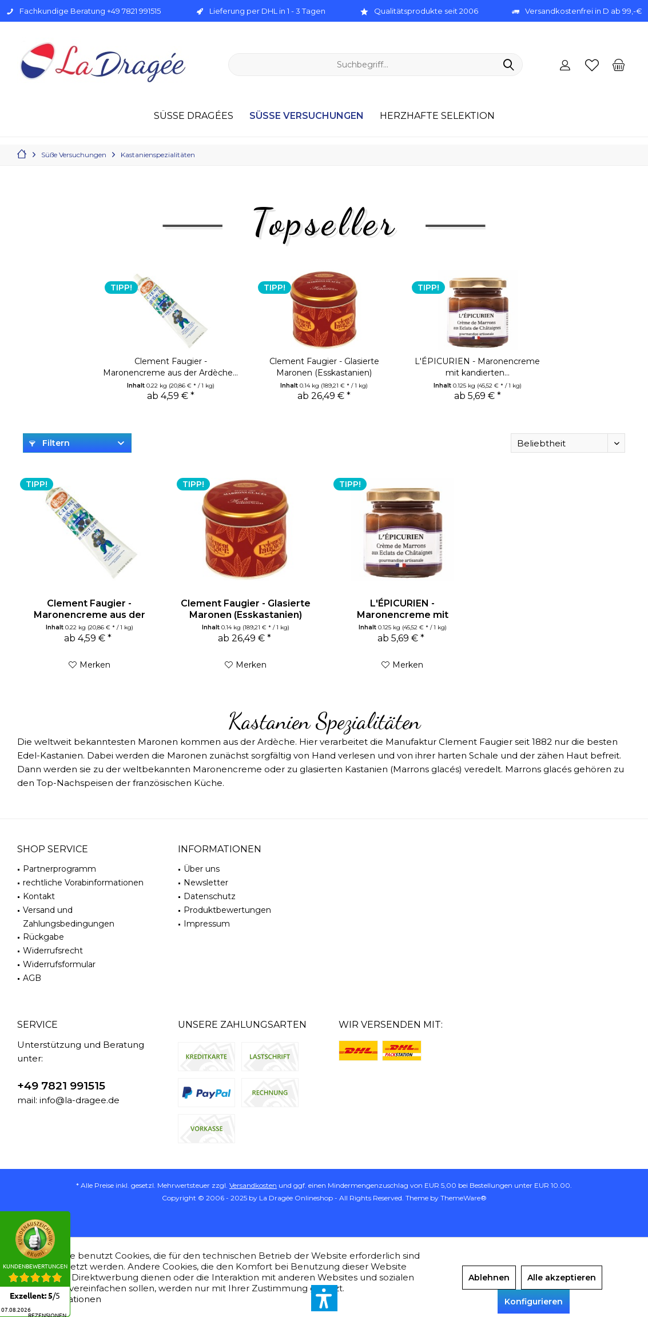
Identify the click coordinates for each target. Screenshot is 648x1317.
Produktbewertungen (227, 910)
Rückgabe (43, 937)
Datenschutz (210, 896)
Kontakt (39, 896)
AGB (32, 978)
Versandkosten (253, 1185)
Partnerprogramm (59, 869)
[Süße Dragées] (193, 116)
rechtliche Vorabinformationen (83, 882)
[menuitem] (619, 64)
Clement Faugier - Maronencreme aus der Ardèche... (170, 367)
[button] (324, 1298)
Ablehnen (489, 1277)
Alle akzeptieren (561, 1277)
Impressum (207, 924)
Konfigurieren (533, 1301)
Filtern (49, 443)
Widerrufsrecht (53, 950)
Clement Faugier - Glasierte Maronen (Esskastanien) (324, 367)
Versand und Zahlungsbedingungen (68, 917)
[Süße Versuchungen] (306, 116)
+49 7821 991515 (61, 1085)
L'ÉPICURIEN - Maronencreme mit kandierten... (477, 367)
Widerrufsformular (59, 964)
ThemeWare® (463, 1198)
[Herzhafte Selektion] (437, 116)
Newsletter (206, 882)
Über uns (202, 869)
